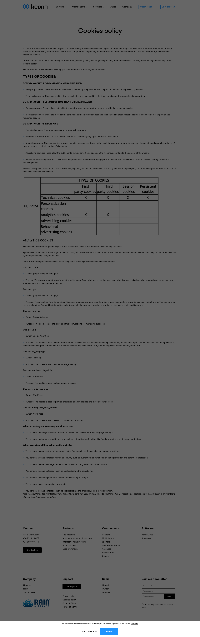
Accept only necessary (90, 631)
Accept (109, 631)
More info (134, 624)
